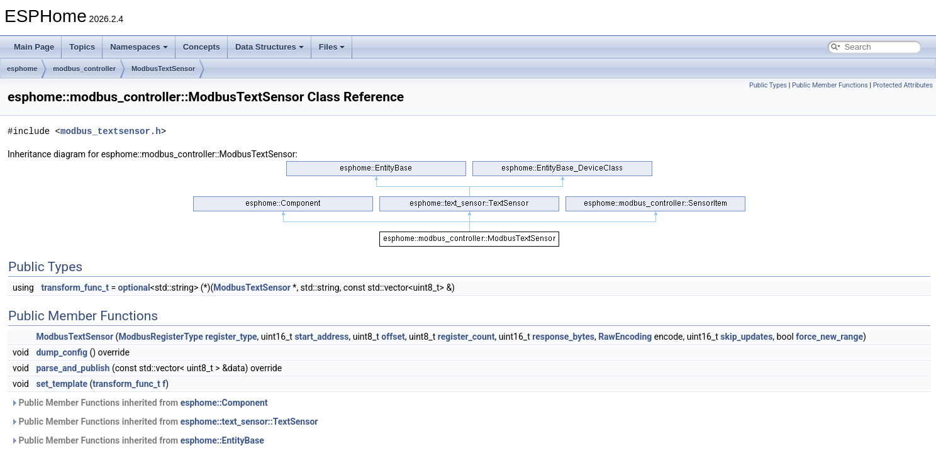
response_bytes (563, 337)
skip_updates (746, 337)
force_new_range (829, 337)
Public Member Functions (830, 85)
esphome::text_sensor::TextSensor (249, 422)
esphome (22, 68)
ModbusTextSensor (163, 68)
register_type (231, 337)
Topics (82, 47)
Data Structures (269, 47)
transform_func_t (75, 287)
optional (134, 287)
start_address (321, 337)
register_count (466, 337)
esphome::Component (224, 403)
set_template (61, 384)
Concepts (201, 47)
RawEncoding (625, 337)
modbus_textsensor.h (110, 131)
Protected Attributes (903, 85)
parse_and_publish (72, 368)
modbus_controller (84, 68)
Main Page (34, 47)
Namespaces (139, 47)
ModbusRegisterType (160, 337)
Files (332, 47)
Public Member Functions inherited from (139, 403)
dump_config (61, 352)
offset (392, 337)
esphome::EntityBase (222, 440)
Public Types (768, 85)
